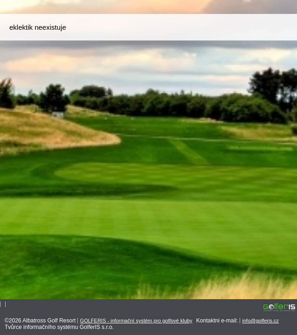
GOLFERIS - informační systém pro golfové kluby (136, 320)
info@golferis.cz (260, 320)
